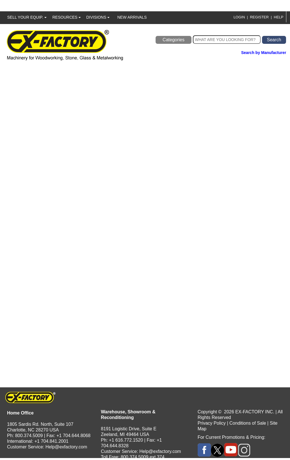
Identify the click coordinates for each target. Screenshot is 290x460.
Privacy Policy (212, 423)
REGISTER (259, 17)
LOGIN (239, 17)
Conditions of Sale (247, 423)
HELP (279, 17)
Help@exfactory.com (66, 446)
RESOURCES (67, 17)
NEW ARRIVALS (132, 17)
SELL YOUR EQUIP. (27, 17)
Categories (173, 39)
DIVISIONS (98, 17)
